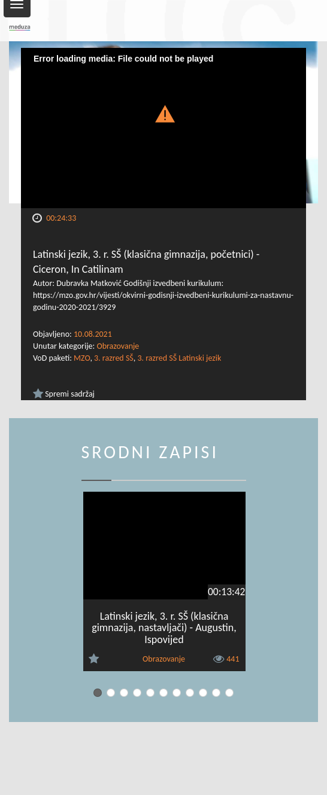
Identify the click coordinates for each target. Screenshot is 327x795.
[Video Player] (163, 128)
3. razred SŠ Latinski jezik (179, 358)
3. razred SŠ (114, 358)
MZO (82, 358)
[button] (163, 112)
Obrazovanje (117, 346)
